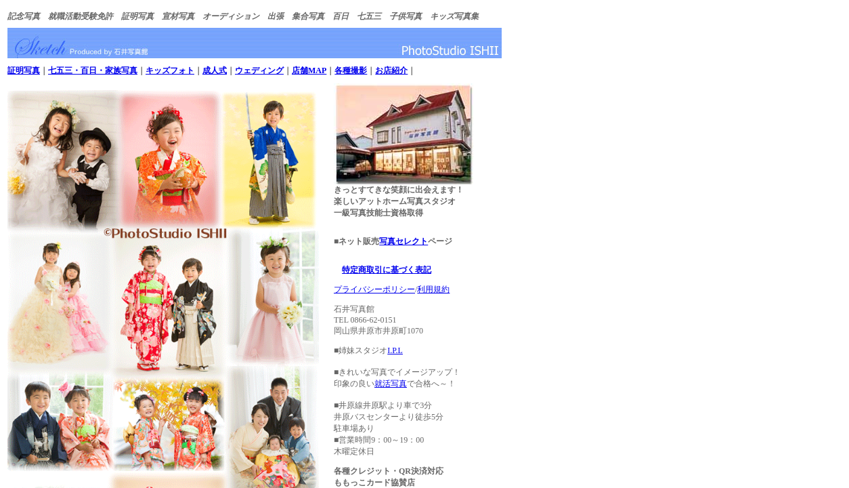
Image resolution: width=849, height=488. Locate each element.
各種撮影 (350, 70)
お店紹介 (391, 70)
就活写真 (390, 383)
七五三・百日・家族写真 (92, 70)
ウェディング (259, 70)
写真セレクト (403, 241)
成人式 (214, 70)
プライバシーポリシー (374, 289)
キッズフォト (170, 70)
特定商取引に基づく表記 (386, 269)
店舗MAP (309, 70)
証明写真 (23, 70)
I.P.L (395, 350)
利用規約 (433, 289)
